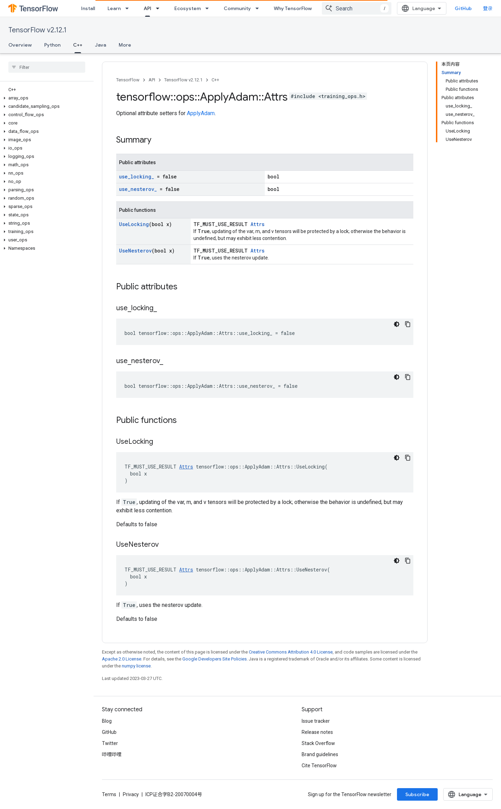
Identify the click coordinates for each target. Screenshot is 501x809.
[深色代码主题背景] (396, 324)
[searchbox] (46, 67)
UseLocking (134, 224)
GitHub (463, 8)
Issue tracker (316, 721)
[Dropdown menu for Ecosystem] (209, 8)
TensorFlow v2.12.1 (37, 30)
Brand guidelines (320, 754)
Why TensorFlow (293, 8)
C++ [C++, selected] (77, 45)
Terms (109, 794)
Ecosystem (187, 8)
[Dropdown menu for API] (159, 8)
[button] (45, 98)
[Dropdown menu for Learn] (129, 8)
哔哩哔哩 (111, 754)
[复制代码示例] (407, 324)
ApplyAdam (201, 113)
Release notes (317, 732)
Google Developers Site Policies (214, 659)
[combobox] (356, 8)
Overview (20, 45)
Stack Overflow (318, 743)
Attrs (257, 224)
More (125, 45)
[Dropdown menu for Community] (259, 8)
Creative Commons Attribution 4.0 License (291, 652)
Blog (107, 721)
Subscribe (417, 794)
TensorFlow (128, 79)
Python (52, 45)
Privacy (131, 794)
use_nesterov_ (138, 189)
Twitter (110, 743)
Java (100, 45)
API (152, 79)
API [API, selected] (147, 8)
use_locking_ (136, 176)
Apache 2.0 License (121, 659)
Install (88, 8)
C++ (215, 79)
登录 (488, 8)
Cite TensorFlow (319, 765)
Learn (114, 8)
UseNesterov (135, 250)
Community (237, 8)
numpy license (136, 665)
